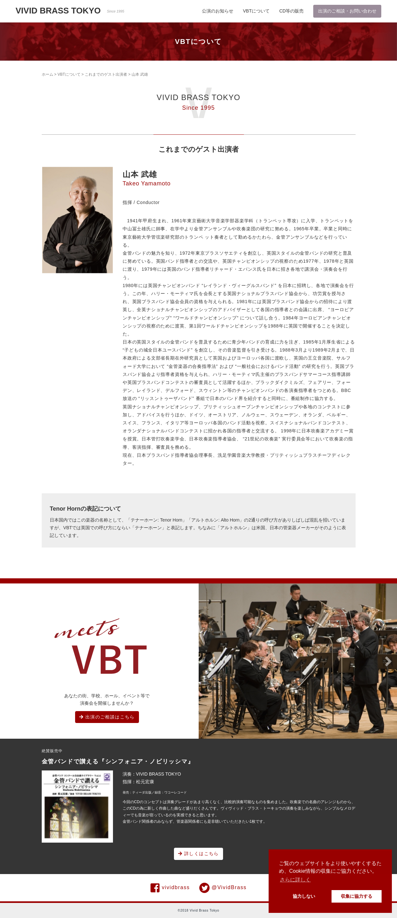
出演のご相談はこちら (107, 716)
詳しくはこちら (198, 853)
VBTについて (256, 10)
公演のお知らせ (217, 10)
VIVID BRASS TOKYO (70, 10)
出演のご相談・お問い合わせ (347, 10)
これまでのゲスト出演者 (106, 74)
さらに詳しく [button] (295, 879)
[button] (212, 661)
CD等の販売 (291, 10)
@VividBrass (222, 888)
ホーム (47, 74)
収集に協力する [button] (356, 896)
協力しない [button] (304, 896)
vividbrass (170, 888)
